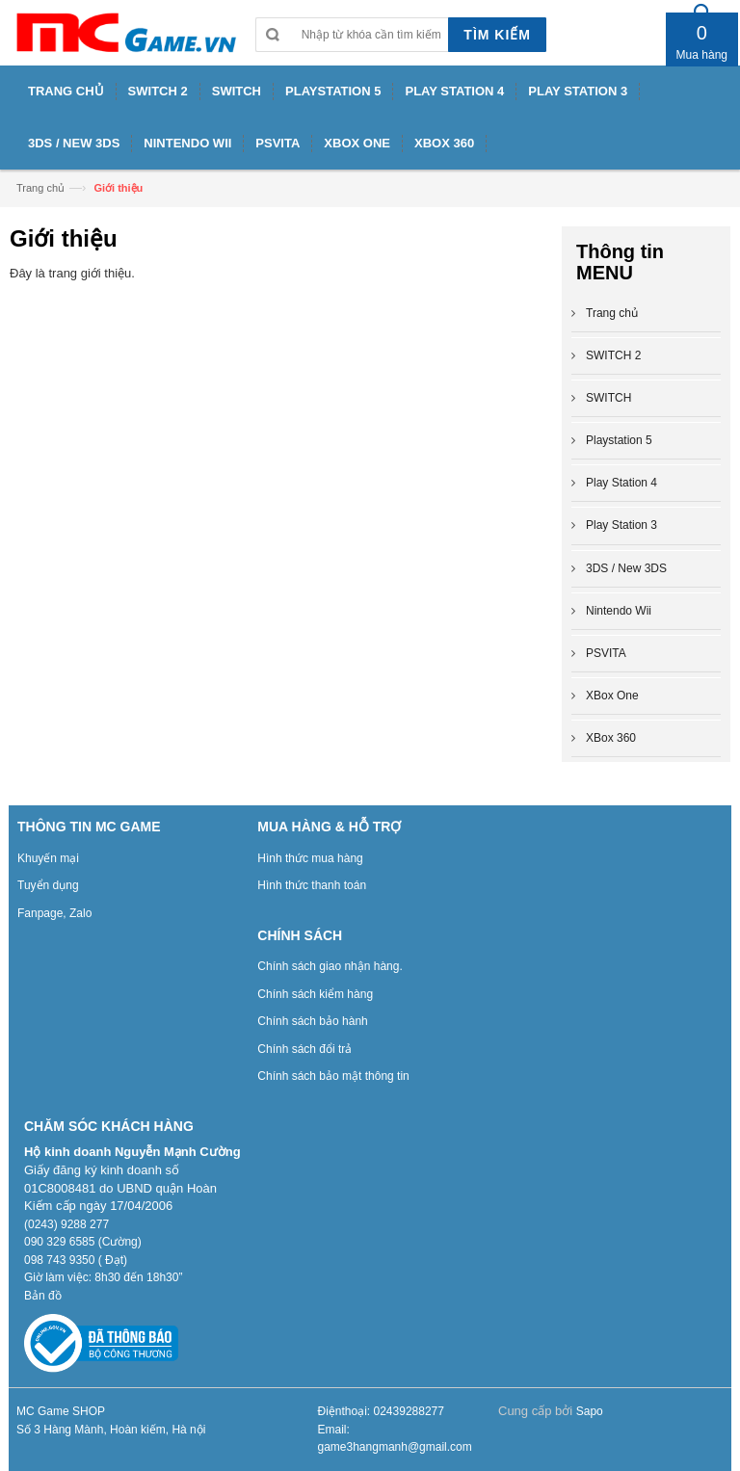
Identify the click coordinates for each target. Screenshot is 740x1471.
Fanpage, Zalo (54, 913)
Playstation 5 (619, 440)
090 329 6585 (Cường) (83, 1241)
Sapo (589, 1411)
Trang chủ (40, 188)
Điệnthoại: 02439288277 (381, 1411)
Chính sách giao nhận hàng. (329, 966)
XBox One (612, 695)
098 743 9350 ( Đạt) (75, 1260)
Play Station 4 (621, 482)
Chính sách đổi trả (304, 1049)
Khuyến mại (48, 858)
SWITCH (608, 398)
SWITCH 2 (613, 355)
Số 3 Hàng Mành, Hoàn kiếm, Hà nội (110, 1429)
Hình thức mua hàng (309, 858)
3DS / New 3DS (626, 568)
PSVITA (606, 653)
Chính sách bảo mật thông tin (333, 1076)
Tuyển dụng (48, 885)
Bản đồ (43, 1295)
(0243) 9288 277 (66, 1224)
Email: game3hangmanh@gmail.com (395, 1439)
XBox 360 (611, 738)
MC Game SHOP (60, 1411)
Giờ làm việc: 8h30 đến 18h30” (103, 1277)
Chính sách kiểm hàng (315, 994)
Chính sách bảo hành (312, 1021)
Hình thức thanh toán (311, 885)
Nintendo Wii (618, 610)
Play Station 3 (621, 525)
